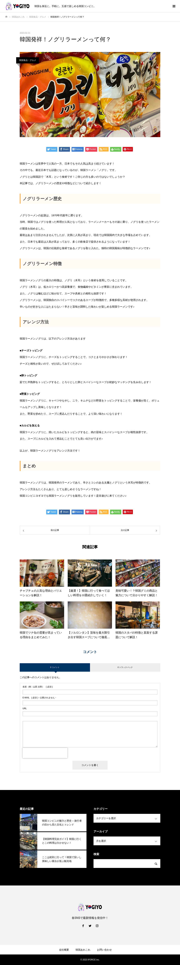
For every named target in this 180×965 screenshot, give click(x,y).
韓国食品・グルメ (27, 60)
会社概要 (64, 949)
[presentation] (45, 753)
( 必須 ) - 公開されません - (39, 698)
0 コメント (54, 667)
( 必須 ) (37, 687)
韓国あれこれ (83, 949)
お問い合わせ (104, 949)
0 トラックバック (125, 667)
